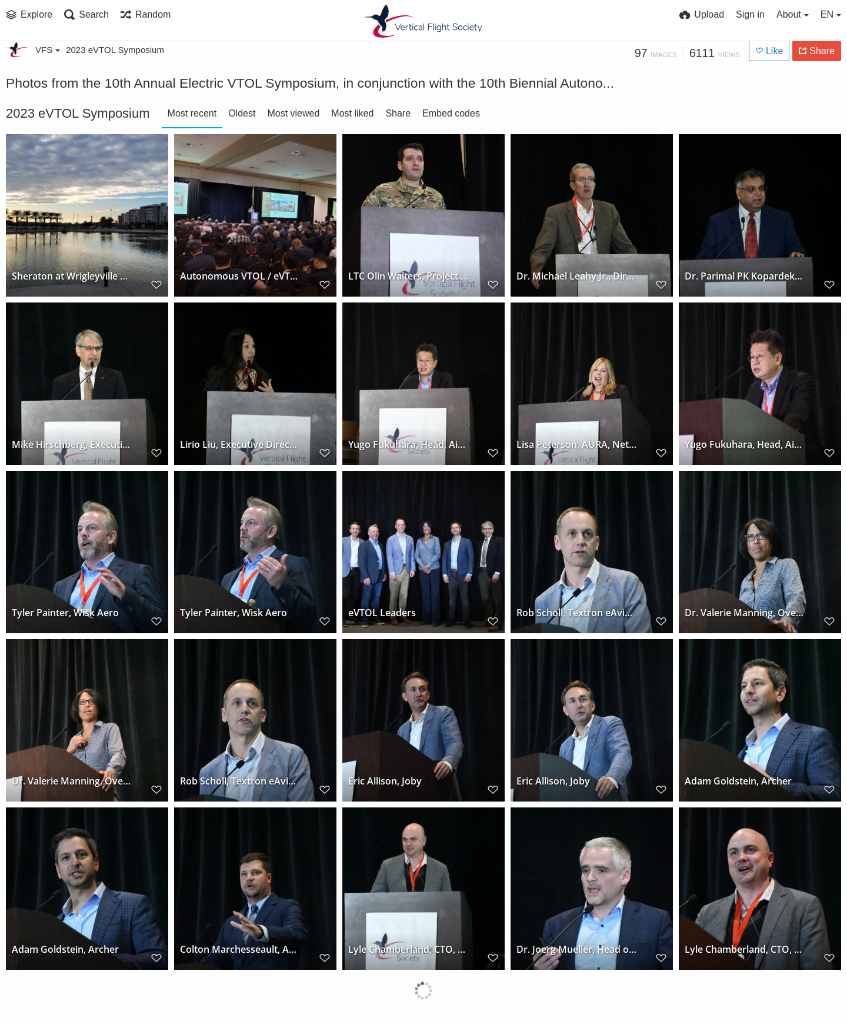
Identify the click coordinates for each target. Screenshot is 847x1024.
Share (398, 113)
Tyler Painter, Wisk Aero (65, 613)
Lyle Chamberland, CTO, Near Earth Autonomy (408, 949)
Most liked (352, 113)
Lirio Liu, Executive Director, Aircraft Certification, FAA (240, 444)
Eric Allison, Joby (385, 781)
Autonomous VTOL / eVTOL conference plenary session (240, 276)
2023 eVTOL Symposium (115, 50)
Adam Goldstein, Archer (738, 781)
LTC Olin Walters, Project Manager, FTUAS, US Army (408, 276)
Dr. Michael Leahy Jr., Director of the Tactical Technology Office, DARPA (576, 276)
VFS (47, 50)
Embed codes (451, 113)
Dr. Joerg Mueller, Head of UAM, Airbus (576, 949)
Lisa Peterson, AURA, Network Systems (576, 444)
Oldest (241, 113)
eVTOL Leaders (382, 613)
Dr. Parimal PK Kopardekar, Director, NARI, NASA (745, 276)
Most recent (192, 113)
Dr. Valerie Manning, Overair (745, 613)
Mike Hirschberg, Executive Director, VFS (72, 444)
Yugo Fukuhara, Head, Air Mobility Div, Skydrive (408, 444)
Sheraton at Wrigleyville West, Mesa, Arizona (72, 276)
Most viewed (293, 113)
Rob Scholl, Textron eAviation (576, 613)
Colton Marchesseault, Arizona (240, 949)
